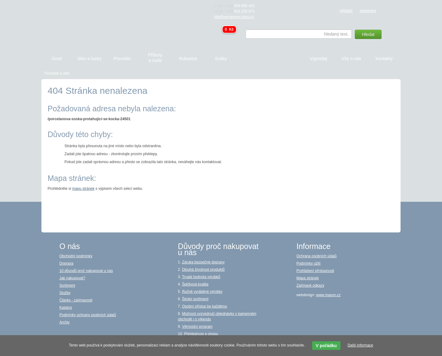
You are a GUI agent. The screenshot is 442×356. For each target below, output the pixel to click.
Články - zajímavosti (76, 300)
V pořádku (326, 345)
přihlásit (346, 11)
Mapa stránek (308, 278)
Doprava (66, 263)
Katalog (66, 307)
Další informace (360, 345)
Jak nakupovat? (72, 278)
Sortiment (67, 285)
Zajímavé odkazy (310, 285)
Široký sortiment (195, 299)
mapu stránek (83, 188)
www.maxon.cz (328, 295)
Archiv (65, 322)
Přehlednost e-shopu (201, 334)
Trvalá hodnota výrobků (201, 277)
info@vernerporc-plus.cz (234, 17)
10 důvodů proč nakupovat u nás (86, 271)
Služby (65, 293)
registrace (368, 11)
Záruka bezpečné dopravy (203, 262)
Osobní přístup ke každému (204, 306)
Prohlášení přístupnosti (315, 271)
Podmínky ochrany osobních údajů (88, 315)
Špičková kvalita (195, 284)
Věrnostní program (197, 326)
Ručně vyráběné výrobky (202, 291)
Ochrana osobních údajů (317, 256)
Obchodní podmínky (76, 256)
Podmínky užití (309, 263)
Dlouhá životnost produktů (203, 269)
